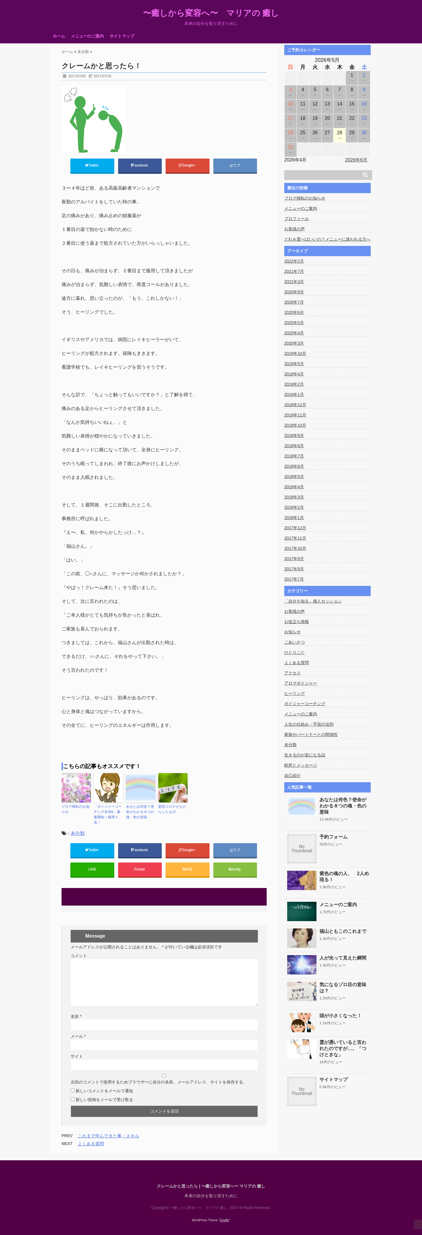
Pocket (140, 869)
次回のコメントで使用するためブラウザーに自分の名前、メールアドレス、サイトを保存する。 (159, 1082)
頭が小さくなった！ (340, 1015)
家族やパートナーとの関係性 (311, 734)
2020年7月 (294, 302)
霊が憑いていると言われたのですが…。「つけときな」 (342, 1048)
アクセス (292, 673)
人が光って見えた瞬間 (342, 957)
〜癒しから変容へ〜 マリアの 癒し (211, 13)
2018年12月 (295, 404)
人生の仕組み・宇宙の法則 (308, 724)
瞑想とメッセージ (300, 765)
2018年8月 (294, 445)
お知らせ (292, 632)
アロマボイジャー (300, 683)
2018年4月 (294, 486)
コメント (79, 955)
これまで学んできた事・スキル (108, 1135)
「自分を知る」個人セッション (313, 601)
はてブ (235, 165)
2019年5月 (294, 363)
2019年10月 (295, 353)
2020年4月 (294, 333)
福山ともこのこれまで (342, 931)
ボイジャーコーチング (304, 703)
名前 (76, 1016)
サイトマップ (122, 36)
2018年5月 (294, 476)
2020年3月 (294, 343)
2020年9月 (294, 292)
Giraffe (224, 1219)
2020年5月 (294, 322)
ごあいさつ (294, 642)
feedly (235, 869)
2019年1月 (294, 394)
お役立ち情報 (296, 621)
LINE (92, 869)
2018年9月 (294, 435)
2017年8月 (294, 569)
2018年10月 (295, 425)
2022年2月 (294, 261)
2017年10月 (295, 548)
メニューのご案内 (87, 36)
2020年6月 (294, 312)
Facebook (140, 165)
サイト (77, 1056)
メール (78, 1036)
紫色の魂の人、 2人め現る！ (344, 876)
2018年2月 (294, 507)
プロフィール (296, 218)
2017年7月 (294, 579)
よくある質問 (91, 1143)
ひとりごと (294, 652)
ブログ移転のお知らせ (76, 809)
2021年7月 (294, 271)
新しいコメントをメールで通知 (104, 1090)
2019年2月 (294, 384)
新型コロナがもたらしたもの (172, 809)
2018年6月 (294, 466)
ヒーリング (294, 693)
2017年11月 (295, 538)
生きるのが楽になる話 (304, 755)
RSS (188, 869)
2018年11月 (295, 415)
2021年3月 (294, 281)
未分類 (78, 833)
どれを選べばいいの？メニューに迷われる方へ (327, 239)
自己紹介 (292, 775)
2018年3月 (294, 497)
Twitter (92, 165)
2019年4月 (294, 374)
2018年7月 (294, 456)
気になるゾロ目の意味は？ (342, 987)
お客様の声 (294, 229)
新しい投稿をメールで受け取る (104, 1099)
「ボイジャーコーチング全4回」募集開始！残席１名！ (108, 814)
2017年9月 (294, 558)
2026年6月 (356, 159)
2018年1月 (294, 517)
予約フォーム (333, 836)
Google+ (187, 165)
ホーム (59, 36)
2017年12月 (295, 527)
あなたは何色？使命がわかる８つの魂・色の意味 (140, 811)
